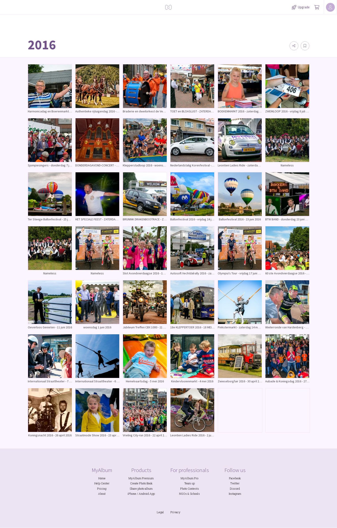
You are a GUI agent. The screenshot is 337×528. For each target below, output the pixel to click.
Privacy (175, 512)
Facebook (235, 478)
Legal (160, 512)
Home (102, 478)
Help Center (102, 483)
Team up (189, 483)
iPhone (132, 494)
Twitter (235, 483)
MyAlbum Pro (189, 478)
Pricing (101, 489)
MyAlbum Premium (141, 478)
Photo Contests (189, 489)
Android (144, 494)
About (102, 494)
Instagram (235, 494)
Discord (235, 489)
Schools (195, 494)
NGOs (183, 494)
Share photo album (141, 489)
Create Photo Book (141, 483)
